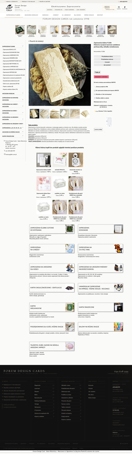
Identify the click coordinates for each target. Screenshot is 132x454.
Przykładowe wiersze (107, 59)
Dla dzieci (77, 15)
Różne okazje (89, 15)
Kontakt (100, 15)
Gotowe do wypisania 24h (44, 413)
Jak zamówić (107, 65)
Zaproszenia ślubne (13, 15)
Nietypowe (44, 407)
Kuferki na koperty (71, 413)
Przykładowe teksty (107, 56)
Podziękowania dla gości (71, 388)
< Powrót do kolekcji (35, 41)
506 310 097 (116, 423)
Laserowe (44, 388)
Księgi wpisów (71, 416)
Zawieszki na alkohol (71, 397)
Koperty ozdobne (44, 416)
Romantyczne (44, 397)
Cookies (81, 448)
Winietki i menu (71, 385)
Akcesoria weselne (32, 15)
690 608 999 (122, 1)
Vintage (44, 404)
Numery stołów (71, 404)
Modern (44, 391)
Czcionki (107, 62)
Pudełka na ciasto (71, 394)
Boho (44, 394)
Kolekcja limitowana (44, 401)
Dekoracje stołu (71, 391)
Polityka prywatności (65, 448)
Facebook (124, 7)
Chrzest (56, 15)
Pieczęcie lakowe (71, 410)
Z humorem (44, 410)
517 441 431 (116, 410)
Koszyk (119, 7)
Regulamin (74, 448)
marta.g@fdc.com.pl (11, 154)
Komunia (46, 15)
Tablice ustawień (71, 407)
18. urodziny (66, 15)
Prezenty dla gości (71, 401)
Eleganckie (44, 385)
